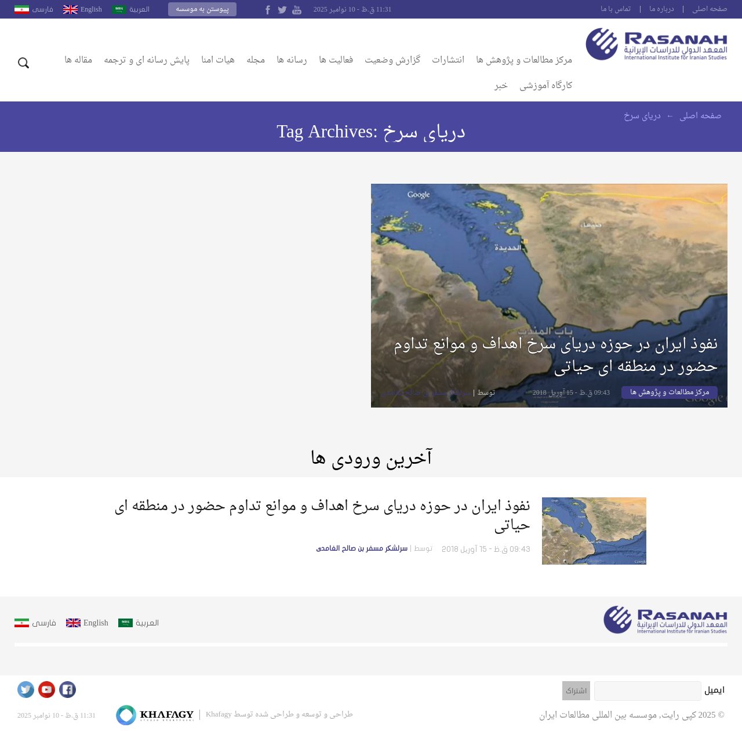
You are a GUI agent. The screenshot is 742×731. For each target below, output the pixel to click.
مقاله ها (78, 60)
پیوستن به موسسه (202, 9)
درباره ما (661, 9)
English (91, 9)
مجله (255, 60)
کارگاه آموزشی (545, 86)
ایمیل (714, 690)
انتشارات (448, 60)
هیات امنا (218, 60)
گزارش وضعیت (392, 60)
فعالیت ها (336, 60)
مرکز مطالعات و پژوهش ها (524, 60)
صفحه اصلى (710, 9)
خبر (501, 86)
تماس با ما (616, 9)
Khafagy (219, 714)
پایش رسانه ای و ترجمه (147, 60)
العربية (139, 9)
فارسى (42, 9)
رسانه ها (292, 60)
